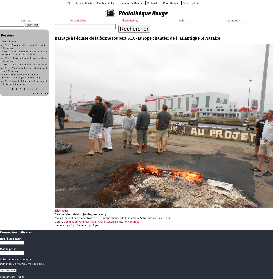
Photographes (130, 20)
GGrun (58, 222)
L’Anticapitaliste (106, 3)
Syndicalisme (114, 222)
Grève (101, 222)
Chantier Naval (87, 222)
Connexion (233, 20)
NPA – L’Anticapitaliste (79, 3)
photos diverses (8, 42)
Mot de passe (9, 249)
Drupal (20, 277)
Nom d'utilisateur (11, 239)
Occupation (71, 222)
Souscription (191, 3)
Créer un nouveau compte (15, 259)
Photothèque (171, 3)
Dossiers (26, 20)
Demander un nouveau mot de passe (22, 264)
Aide (181, 20)
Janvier (128, 222)
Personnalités (78, 20)
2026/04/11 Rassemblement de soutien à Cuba (24, 65)
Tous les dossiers (40, 94)
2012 (136, 222)
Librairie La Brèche (132, 3)
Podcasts (152, 3)
